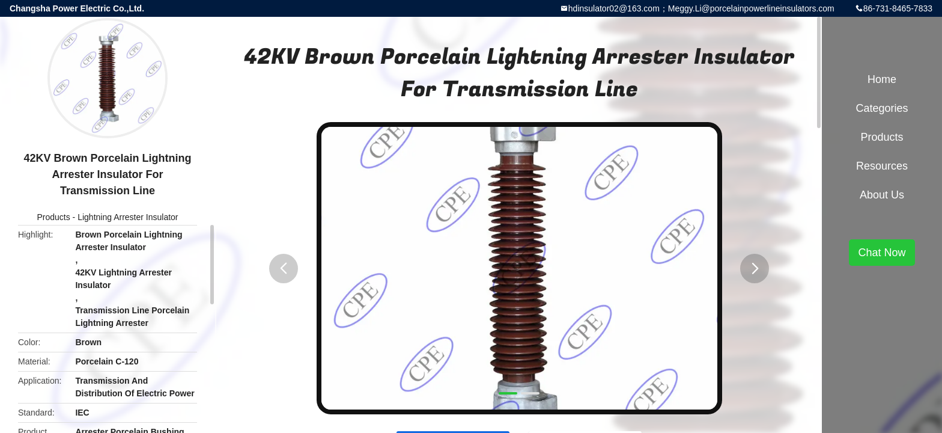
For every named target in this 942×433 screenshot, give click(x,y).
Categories (881, 108)
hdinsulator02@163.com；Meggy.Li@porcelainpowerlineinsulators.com (701, 8)
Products (53, 217)
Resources (882, 166)
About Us (882, 195)
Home (882, 79)
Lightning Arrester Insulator (127, 217)
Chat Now (881, 253)
